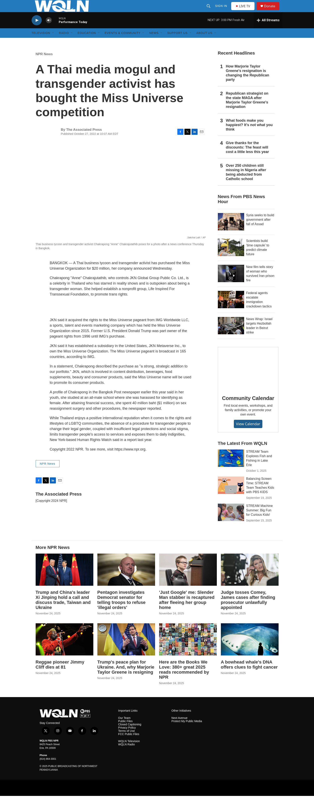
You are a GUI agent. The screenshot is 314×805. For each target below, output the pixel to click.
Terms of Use (126, 740)
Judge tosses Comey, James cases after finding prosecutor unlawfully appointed (248, 609)
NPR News (44, 63)
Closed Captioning (129, 733)
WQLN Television (129, 750)
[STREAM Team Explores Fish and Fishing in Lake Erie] (231, 467)
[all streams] (268, 29)
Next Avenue (179, 727)
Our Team (124, 727)
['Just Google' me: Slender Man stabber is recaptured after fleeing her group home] (188, 579)
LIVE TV (244, 10)
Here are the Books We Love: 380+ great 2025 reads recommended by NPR (184, 679)
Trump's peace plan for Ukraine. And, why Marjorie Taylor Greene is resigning (125, 676)
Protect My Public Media (186, 730)
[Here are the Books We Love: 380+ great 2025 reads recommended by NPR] (188, 648)
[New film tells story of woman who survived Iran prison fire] (231, 282)
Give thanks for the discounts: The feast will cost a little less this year (247, 156)
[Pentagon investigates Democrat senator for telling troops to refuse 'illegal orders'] (126, 579)
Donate (272, 10)
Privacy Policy (127, 736)
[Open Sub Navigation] (53, 42)
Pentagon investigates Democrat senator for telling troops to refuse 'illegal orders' (121, 609)
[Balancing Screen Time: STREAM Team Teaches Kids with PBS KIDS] (231, 494)
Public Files (125, 730)
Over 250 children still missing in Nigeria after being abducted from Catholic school (246, 181)
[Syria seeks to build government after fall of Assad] (231, 230)
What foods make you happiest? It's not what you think (249, 134)
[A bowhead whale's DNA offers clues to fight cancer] (250, 648)
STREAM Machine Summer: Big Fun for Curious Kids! (259, 519)
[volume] (48, 29)
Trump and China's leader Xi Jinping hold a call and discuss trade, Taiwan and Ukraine (63, 609)
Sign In (222, 10)
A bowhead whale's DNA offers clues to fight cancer (249, 674)
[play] (36, 29)
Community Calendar (248, 407)
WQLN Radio (126, 753)
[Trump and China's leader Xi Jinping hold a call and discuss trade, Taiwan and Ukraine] (64, 579)
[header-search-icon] (209, 10)
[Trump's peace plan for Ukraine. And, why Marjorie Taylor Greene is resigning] (126, 648)
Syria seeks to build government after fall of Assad (260, 229)
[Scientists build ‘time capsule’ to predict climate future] (231, 256)
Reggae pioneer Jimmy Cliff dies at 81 (60, 674)
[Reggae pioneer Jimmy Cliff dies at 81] (64, 648)
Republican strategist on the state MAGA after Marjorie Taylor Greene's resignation (247, 109)
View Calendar (248, 432)
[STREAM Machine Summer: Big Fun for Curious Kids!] (231, 521)
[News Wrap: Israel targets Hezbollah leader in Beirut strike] (231, 334)
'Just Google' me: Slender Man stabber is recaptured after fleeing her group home (187, 609)
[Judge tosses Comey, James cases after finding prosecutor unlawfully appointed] (250, 579)
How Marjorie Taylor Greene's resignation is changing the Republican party (247, 82)
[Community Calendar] (248, 377)
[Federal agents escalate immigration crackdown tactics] (231, 308)
